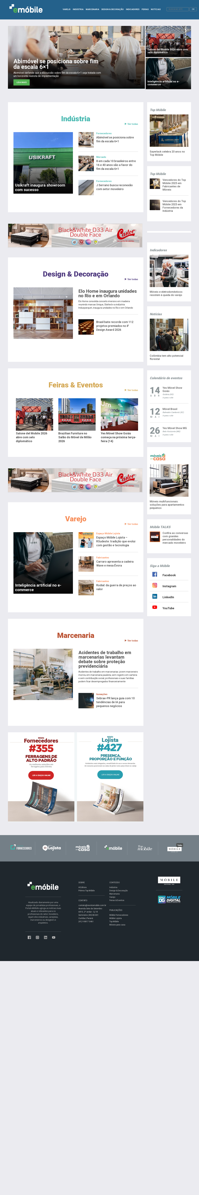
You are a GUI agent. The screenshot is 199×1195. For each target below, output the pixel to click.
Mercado (101, 157)
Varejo (75, 518)
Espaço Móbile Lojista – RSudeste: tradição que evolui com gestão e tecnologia (115, 541)
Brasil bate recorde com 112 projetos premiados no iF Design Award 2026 (114, 325)
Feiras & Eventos (76, 385)
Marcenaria (75, 635)
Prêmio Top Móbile (86, 890)
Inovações (101, 694)
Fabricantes (102, 557)
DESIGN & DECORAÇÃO (112, 9)
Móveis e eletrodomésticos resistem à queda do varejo (166, 293)
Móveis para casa (117, 925)
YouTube (168, 608)
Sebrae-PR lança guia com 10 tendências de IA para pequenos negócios (115, 702)
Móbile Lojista (115, 918)
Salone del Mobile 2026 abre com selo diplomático (31, 437)
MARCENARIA (92, 9)
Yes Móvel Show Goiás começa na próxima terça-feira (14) (118, 437)
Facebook (169, 575)
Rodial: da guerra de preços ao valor (116, 587)
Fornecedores (104, 133)
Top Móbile (114, 921)
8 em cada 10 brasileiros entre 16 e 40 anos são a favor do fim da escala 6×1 (116, 164)
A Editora (82, 887)
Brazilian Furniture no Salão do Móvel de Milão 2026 (75, 437)
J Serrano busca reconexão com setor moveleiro (114, 187)
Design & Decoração (75, 274)
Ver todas (131, 124)
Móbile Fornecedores (118, 915)
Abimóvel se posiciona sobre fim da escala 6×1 (115, 139)
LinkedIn (168, 597)
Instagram (169, 586)
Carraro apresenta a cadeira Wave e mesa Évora (115, 563)
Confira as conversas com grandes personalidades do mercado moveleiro (175, 538)
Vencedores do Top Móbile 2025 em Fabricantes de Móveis (174, 184)
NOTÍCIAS (156, 9)
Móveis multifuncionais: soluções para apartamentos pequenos (167, 505)
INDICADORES (132, 9)
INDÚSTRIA (78, 9)
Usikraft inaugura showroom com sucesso (40, 187)
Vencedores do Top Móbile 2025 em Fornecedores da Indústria (174, 206)
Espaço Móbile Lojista (108, 533)
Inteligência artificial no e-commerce (38, 587)
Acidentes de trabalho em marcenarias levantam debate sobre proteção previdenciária (104, 659)
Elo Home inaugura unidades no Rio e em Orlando (107, 293)
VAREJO (66, 9)
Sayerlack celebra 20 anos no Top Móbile (167, 153)
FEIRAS (145, 9)
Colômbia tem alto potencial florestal (166, 357)
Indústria (75, 118)
